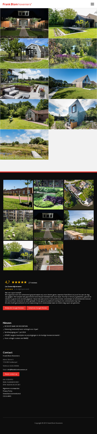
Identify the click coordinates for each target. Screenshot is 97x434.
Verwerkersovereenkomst (12, 393)
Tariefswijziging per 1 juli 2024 (15, 332)
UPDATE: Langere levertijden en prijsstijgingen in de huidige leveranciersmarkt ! (32, 335)
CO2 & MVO (7, 396)
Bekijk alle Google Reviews (14, 308)
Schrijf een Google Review (38, 308)
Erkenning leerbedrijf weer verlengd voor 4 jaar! (21, 329)
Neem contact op (11, 374)
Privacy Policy (7, 391)
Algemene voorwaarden (11, 388)
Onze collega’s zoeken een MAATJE (16, 338)
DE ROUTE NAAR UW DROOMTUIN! (16, 326)
